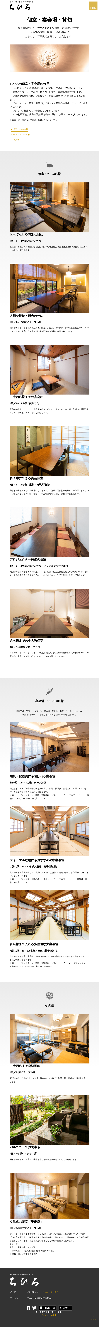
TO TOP (93, 1317)
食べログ (54, 1292)
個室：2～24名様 (20, 129)
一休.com (44, 1292)
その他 (16, 140)
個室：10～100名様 (21, 134)
